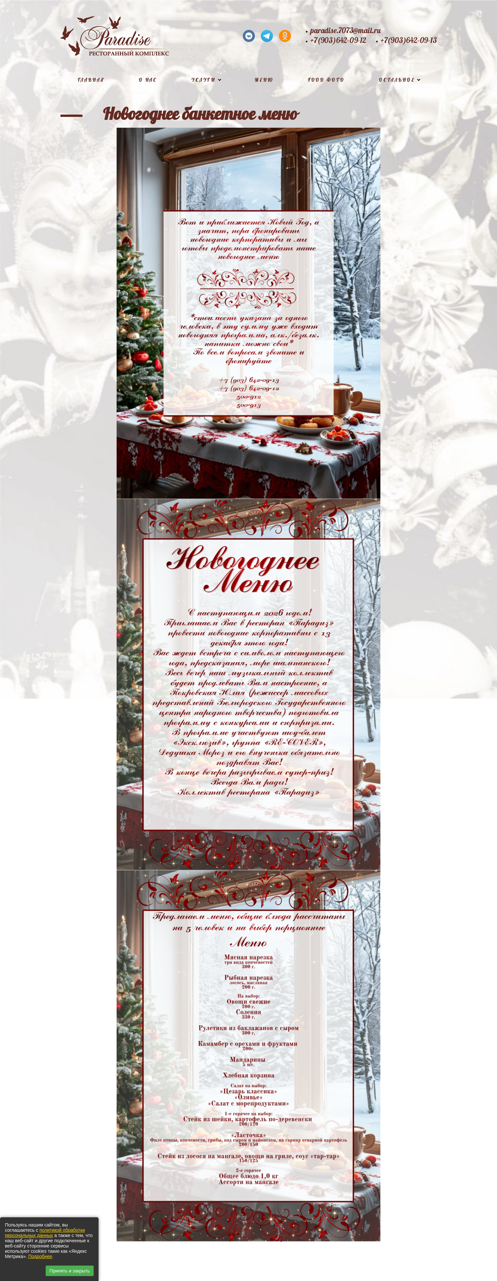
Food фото (326, 80)
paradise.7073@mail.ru (345, 31)
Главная (91, 80)
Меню (264, 80)
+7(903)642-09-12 (338, 40)
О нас (148, 80)
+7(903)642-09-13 (409, 40)
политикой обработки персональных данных (45, 1232)
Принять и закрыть (70, 1270)
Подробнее (40, 1256)
